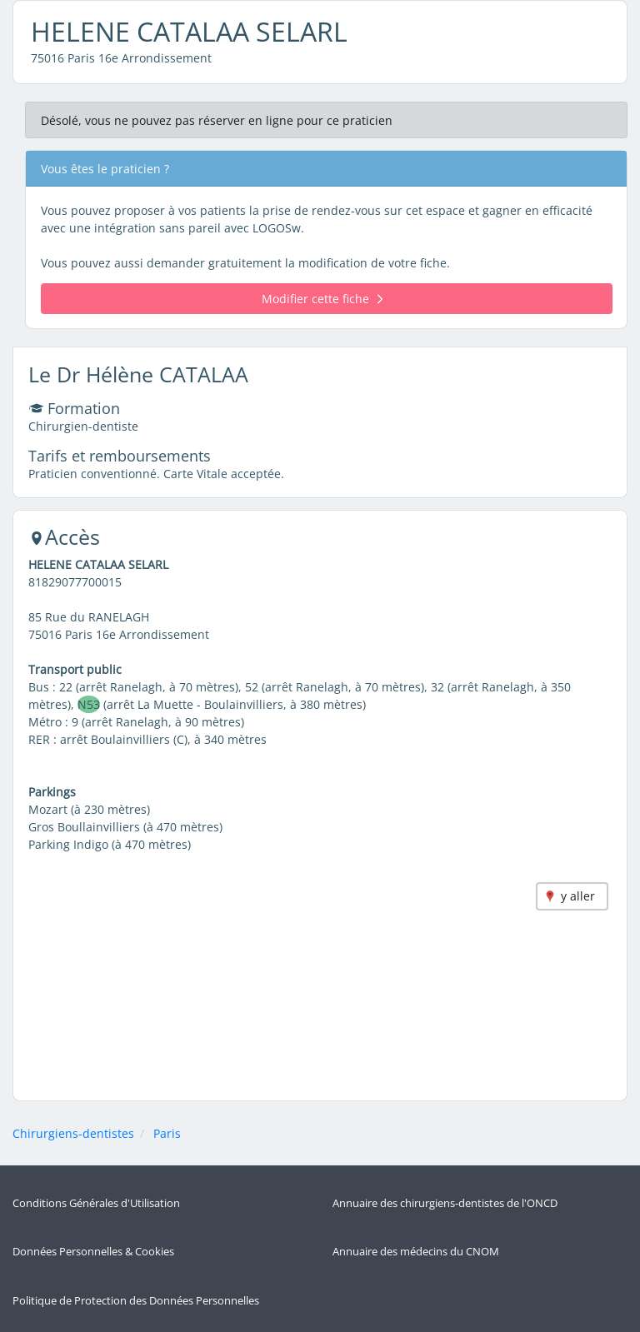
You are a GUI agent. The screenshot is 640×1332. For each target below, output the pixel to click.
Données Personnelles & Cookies (93, 1252)
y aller (578, 896)
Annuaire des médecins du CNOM (415, 1252)
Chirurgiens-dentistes (73, 1133)
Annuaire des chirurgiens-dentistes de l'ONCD (445, 1203)
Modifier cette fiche (322, 299)
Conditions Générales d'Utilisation (96, 1203)
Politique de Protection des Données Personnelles (135, 1301)
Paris (167, 1133)
